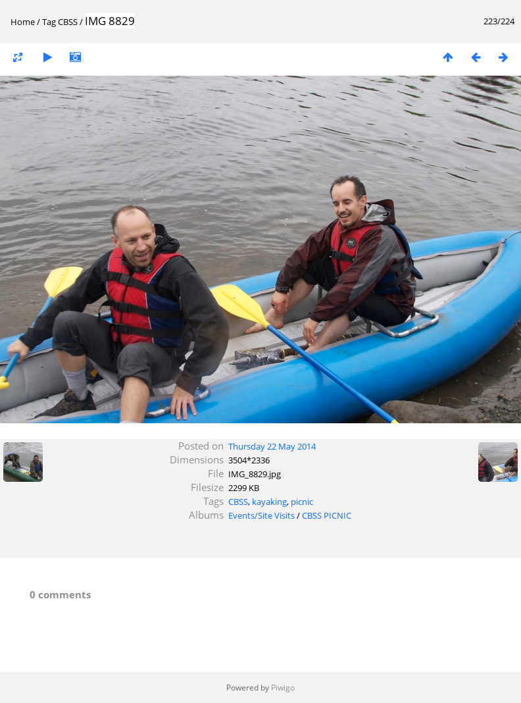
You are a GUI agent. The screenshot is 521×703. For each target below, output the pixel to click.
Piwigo (283, 687)
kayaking (269, 502)
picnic (302, 502)
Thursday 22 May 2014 (272, 446)
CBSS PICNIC (326, 515)
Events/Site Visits (261, 515)
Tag (49, 22)
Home (23, 22)
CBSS (68, 22)
